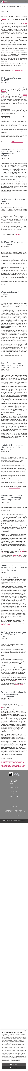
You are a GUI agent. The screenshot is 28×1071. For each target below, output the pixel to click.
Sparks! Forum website (14, 644)
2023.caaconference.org (17, 94)
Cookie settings (13, 1067)
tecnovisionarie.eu (19, 904)
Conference (3, 43)
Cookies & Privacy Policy (14, 1060)
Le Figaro (22, 730)
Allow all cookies (13, 1064)
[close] (25, 1030)
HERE (16, 900)
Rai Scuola (17, 294)
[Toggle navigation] (26, 1)
